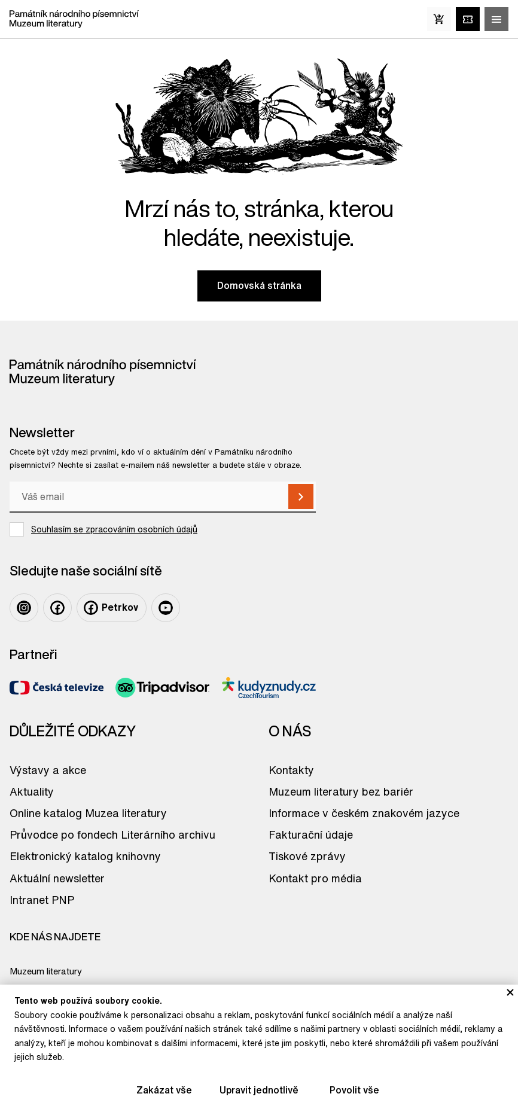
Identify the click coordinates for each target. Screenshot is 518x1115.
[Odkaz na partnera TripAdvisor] (162, 687)
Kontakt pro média (315, 878)
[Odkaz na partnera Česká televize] (56, 687)
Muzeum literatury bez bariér (341, 791)
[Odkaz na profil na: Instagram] (24, 607)
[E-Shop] (439, 19)
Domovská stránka (259, 285)
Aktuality (32, 791)
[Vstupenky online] (468, 19)
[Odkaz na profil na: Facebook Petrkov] (112, 607)
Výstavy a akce (48, 769)
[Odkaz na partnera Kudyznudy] (269, 687)
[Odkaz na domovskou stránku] (74, 19)
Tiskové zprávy (307, 856)
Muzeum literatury (46, 971)
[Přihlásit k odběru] (300, 496)
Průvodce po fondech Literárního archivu (112, 834)
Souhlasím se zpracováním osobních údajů (114, 529)
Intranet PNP (42, 899)
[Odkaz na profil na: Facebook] (57, 607)
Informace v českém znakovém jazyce (364, 813)
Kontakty (291, 769)
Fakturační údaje (311, 834)
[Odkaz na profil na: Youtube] (165, 607)
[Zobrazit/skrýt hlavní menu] (496, 19)
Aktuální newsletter (57, 878)
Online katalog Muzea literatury (88, 813)
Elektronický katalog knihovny (85, 856)
